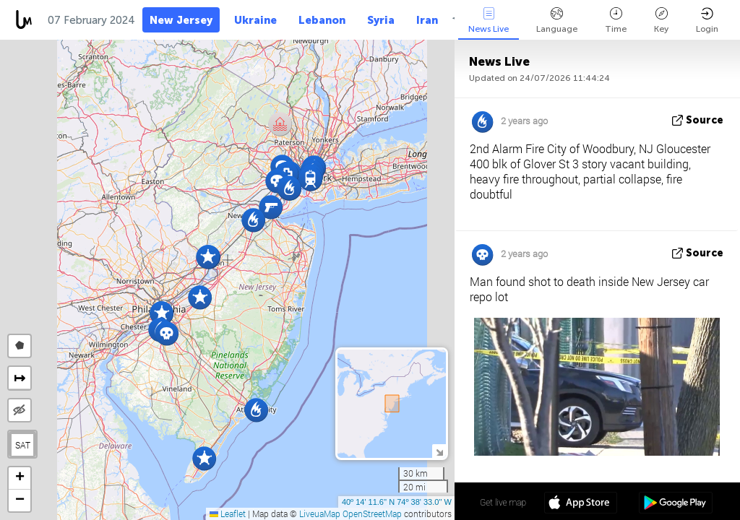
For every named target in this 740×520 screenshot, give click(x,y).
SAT (22, 445)
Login (707, 20)
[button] (166, 333)
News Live (488, 20)
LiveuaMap (319, 513)
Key (661, 20)
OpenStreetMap (372, 513)
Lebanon (321, 20)
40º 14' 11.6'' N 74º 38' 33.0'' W (397, 502)
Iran (427, 20)
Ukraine (255, 20)
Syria (381, 20)
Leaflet (228, 513)
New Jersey (181, 20)
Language (556, 20)
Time (616, 20)
